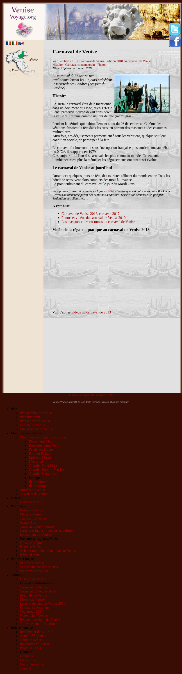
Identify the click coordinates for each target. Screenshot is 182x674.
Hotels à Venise (31, 502)
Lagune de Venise (32, 425)
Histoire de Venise (33, 579)
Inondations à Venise (35, 644)
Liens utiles (28, 660)
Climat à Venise (31, 640)
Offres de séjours (32, 543)
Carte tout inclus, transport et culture (46, 530)
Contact (25, 668)
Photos (101, 64)
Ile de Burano (38, 486)
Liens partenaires (32, 664)
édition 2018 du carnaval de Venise (129, 61)
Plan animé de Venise (35, 421)
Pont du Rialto (39, 453)
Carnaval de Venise (34, 587)
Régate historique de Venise (40, 620)
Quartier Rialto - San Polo (47, 470)
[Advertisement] (23, 148)
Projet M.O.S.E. (31, 648)
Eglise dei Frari (40, 457)
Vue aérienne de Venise (36, 429)
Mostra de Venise (32, 599)
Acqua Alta (28, 522)
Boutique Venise (31, 510)
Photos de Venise (32, 563)
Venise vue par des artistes (39, 567)
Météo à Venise (31, 514)
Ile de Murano (39, 482)
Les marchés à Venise (35, 534)
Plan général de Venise (36, 413)
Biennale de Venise (33, 595)
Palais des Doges (41, 449)
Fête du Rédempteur (34, 607)
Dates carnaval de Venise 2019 (91, 395)
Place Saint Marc (41, 441)
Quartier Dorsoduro (43, 474)
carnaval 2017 (109, 214)
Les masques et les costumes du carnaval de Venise (98, 222)
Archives (26, 656)
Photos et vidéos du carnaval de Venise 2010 (93, 218)
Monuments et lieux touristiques (43, 437)
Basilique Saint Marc (44, 445)
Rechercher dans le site (36, 632)
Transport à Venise (33, 518)
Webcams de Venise (34, 571)
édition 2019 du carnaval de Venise (82, 61)
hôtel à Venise (116, 191)
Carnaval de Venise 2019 (38, 591)
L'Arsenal (36, 461)
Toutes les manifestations (38, 624)
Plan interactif (30, 417)
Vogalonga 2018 (31, 611)
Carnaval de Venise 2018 (79, 214)
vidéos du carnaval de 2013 (91, 312)
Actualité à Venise (33, 636)
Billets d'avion (30, 555)
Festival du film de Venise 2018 (43, 603)
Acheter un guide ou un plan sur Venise (48, 551)
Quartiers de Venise (34, 494)
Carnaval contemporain (80, 64)
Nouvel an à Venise (34, 615)
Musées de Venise (33, 490)
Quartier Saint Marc (43, 465)
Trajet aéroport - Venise (37, 526)
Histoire (57, 64)
